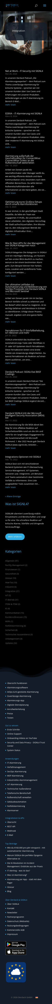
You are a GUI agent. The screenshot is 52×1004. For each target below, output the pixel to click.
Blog (9, 891)
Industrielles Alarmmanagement (22, 780)
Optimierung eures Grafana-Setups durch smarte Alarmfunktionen (23, 203)
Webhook (11, 830)
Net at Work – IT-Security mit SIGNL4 (24, 71)
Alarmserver (13, 810)
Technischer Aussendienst (17, 634)
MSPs (7, 621)
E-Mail (10, 835)
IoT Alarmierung (14, 784)
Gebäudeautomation (16, 801)
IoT (6, 595)
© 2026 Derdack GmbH (21, 997)
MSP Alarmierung (15, 775)
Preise (10, 713)
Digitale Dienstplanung (18, 704)
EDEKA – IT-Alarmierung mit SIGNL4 (23, 113)
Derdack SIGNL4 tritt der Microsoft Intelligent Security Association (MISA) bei (24, 415)
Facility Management (15, 565)
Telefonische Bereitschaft (19, 793)
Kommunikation (12, 612)
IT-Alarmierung (14, 762)
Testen (10, 717)
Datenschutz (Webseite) (18, 921)
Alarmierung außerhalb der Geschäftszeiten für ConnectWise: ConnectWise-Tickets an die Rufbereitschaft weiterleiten (22, 159)
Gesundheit (10, 573)
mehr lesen (10, 104)
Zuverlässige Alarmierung (19, 696)
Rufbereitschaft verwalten (19, 797)
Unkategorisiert (12, 638)
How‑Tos (9, 582)
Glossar (8, 578)
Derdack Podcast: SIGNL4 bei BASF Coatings (23, 373)
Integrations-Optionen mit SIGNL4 (23, 456)
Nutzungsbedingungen (18, 925)
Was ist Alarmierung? (17, 875)
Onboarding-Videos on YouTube (22, 738)
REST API (11, 826)
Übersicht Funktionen (17, 683)
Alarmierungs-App (15, 700)
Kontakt (10, 908)
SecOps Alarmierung (16, 771)
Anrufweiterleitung (16, 709)
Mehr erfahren (15, 536)
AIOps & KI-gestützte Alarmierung (23, 692)
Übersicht (11, 822)
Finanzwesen (11, 569)
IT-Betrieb (9, 599)
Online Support (14, 733)
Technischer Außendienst (19, 788)
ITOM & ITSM (11, 604)
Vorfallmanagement (16, 767)
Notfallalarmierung (14, 625)
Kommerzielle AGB (15, 930)
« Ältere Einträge (13, 496)
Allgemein (10, 560)
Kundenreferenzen (14, 617)
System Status (13, 750)
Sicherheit (10, 630)
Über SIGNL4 (13, 904)
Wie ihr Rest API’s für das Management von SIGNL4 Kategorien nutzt (25, 244)
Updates (9, 643)
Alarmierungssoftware (17, 687)
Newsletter (12, 912)
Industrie (9, 586)
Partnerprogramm (15, 917)
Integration (10, 591)
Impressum (12, 934)
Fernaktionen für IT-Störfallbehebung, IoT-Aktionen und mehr (25, 331)
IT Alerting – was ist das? (18, 870)
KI (6, 608)
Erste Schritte (13, 729)
